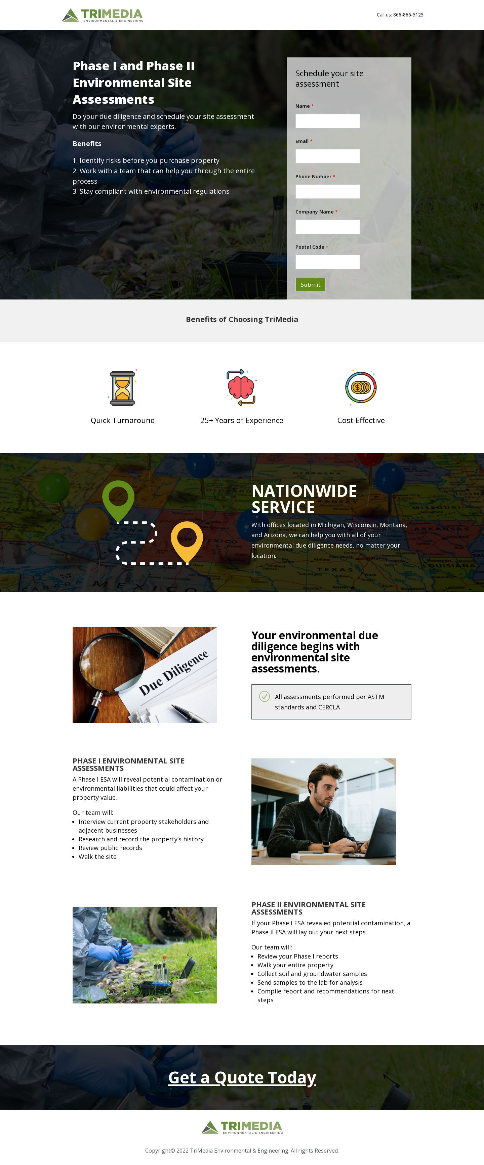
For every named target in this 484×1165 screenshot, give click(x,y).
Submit (310, 284)
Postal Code (311, 247)
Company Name (316, 212)
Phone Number (315, 176)
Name (304, 106)
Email (304, 141)
